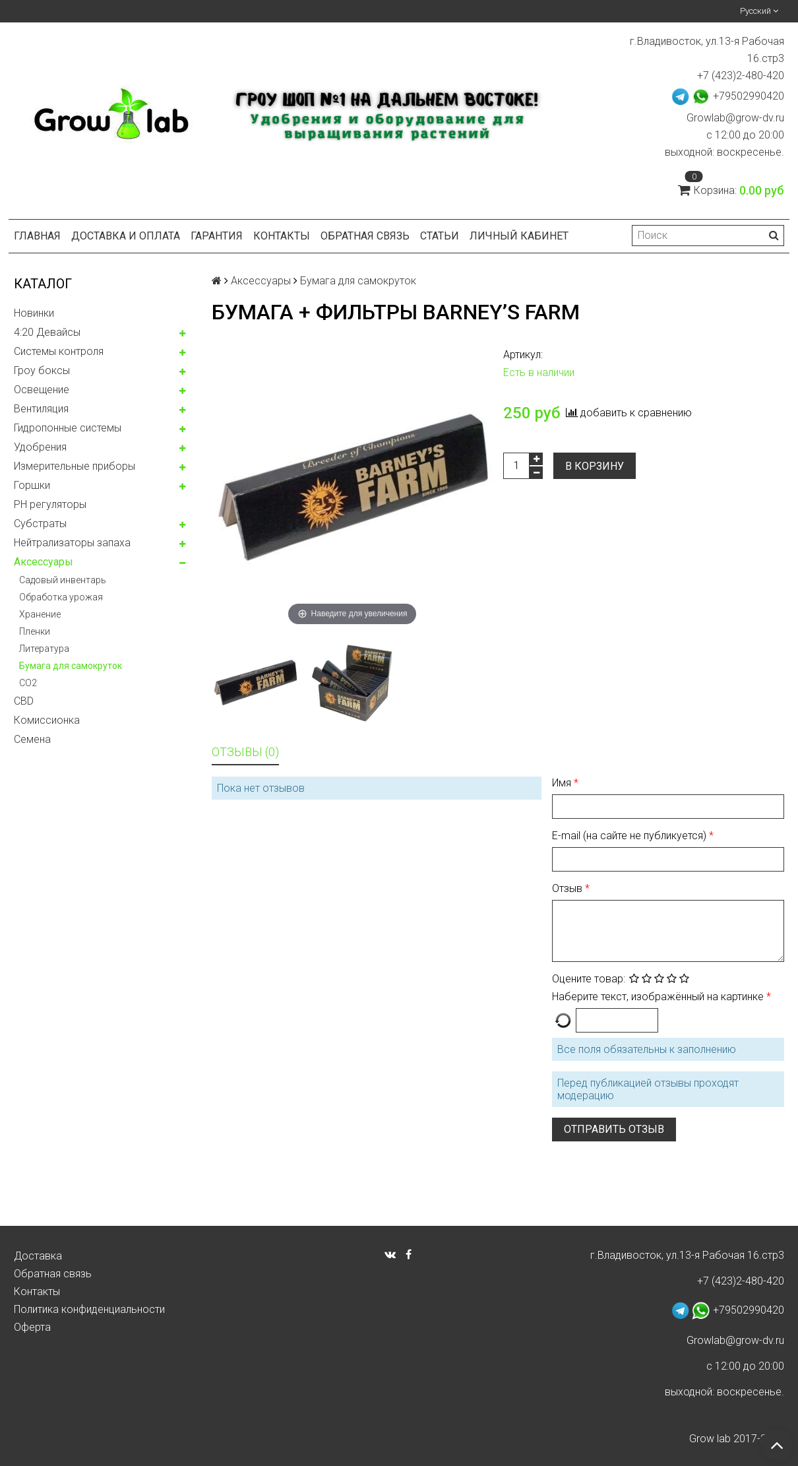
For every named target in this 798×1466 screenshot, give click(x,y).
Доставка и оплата (125, 236)
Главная (37, 236)
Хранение (40, 614)
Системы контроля (59, 351)
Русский (759, 11)
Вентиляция (41, 408)
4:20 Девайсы (47, 332)
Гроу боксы (42, 370)
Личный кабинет (519, 236)
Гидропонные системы (67, 428)
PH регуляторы (50, 504)
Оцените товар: (588, 978)
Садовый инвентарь (62, 580)
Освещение (41, 389)
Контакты (281, 236)
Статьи (439, 236)
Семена (32, 739)
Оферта (32, 1327)
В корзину (594, 466)
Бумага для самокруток (70, 665)
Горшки (32, 485)
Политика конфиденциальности (89, 1309)
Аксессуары (43, 562)
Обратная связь (365, 236)
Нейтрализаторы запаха (72, 542)
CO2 (28, 683)
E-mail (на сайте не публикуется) (630, 835)
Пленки (34, 631)
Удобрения (40, 447)
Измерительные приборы (74, 466)
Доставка (38, 1256)
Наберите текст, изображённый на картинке (659, 996)
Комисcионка (47, 720)
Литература (44, 648)
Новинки (34, 313)
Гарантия (217, 236)
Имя (563, 783)
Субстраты (40, 523)
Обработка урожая (61, 597)
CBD (24, 701)
